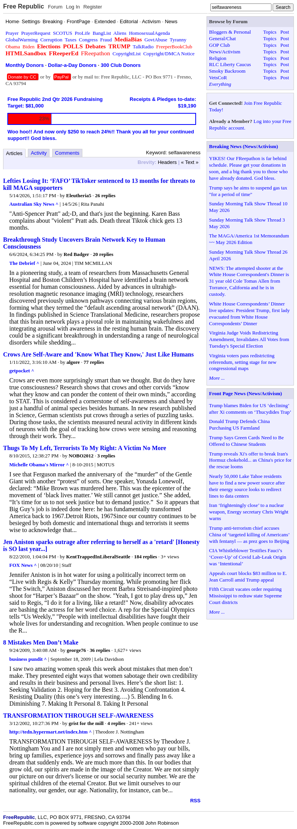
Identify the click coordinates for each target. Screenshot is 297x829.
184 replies (145, 556)
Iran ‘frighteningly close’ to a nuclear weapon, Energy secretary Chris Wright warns (248, 511)
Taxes (70, 40)
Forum (55, 7)
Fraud (106, 40)
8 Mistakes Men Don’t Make (41, 642)
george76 (76, 650)
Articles (14, 153)
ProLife (82, 33)
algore (73, 362)
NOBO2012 (81, 456)
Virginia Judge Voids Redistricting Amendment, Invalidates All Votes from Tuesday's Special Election (249, 339)
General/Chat (222, 38)
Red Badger (76, 254)
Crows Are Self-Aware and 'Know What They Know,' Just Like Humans (98, 354)
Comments (67, 153)
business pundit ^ (28, 659)
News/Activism (225, 52)
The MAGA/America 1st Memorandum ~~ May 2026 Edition (249, 239)
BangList (102, 33)
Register (92, 7)
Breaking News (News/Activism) (243, 146)
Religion (218, 58)
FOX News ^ (23, 565)
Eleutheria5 (78, 195)
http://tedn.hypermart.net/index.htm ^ (50, 732)
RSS (195, 800)
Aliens (119, 33)
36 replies (100, 650)
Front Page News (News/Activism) (245, 393)
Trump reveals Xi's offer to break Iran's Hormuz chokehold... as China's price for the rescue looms (250, 460)
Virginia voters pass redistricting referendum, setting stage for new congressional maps (243, 362)
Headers (167, 162)
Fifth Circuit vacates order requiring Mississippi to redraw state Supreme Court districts (245, 595)
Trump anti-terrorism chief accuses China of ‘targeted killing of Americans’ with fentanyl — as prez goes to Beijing (249, 534)
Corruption (51, 40)
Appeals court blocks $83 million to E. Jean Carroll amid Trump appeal (248, 576)
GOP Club (219, 45)
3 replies (106, 456)
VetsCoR (218, 77)
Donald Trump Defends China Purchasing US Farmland (239, 424)
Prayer (12, 33)
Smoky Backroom (227, 71)
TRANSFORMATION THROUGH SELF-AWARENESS (78, 715)
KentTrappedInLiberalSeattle (98, 556)
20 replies (103, 254)
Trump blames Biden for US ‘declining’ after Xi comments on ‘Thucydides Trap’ (250, 409)
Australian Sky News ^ (33, 204)
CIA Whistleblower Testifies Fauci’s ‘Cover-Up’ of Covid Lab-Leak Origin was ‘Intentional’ (248, 557)
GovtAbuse (155, 40)
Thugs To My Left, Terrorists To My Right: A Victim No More (84, 448)
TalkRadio (143, 46)
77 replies (94, 362)
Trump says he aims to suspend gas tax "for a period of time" (248, 191)
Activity (39, 153)
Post (284, 32)
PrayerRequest (36, 33)
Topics (269, 32)
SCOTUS (62, 33)
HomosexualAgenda (149, 33)
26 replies (105, 195)
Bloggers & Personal (230, 32)
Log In (73, 7)
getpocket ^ (21, 371)
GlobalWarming (21, 40)
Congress (88, 40)
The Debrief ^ (24, 263)
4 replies (116, 723)
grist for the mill (86, 723)
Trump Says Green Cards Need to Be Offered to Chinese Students (246, 441)
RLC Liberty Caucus (230, 64)
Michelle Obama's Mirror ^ (39, 464)
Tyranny (178, 40)
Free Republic (23, 6)
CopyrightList (127, 53)
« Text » (189, 162)
